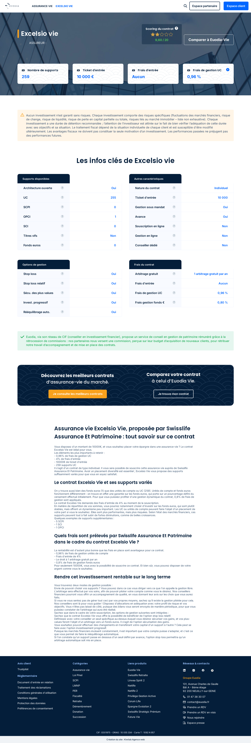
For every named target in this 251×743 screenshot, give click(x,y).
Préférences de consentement (35, 708)
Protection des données (31, 703)
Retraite (77, 701)
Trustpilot (22, 669)
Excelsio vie (64, 6)
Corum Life (134, 701)
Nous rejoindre (195, 717)
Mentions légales (27, 697)
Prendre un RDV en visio (201, 712)
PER (75, 690)
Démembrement (82, 706)
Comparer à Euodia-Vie (208, 40)
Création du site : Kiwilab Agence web (125, 739)
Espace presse (196, 722)
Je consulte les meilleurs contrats (78, 394)
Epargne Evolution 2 (139, 706)
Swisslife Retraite (138, 675)
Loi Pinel (77, 675)
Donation (78, 711)
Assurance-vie (42, 6)
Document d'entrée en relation (35, 682)
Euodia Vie (134, 669)
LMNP (76, 685)
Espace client (236, 6)
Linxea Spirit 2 (136, 680)
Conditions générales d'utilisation (36, 692)
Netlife (132, 685)
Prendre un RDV (196, 707)
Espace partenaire (204, 6)
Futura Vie (134, 716)
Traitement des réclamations (34, 687)
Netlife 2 (133, 690)
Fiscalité (77, 695)
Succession (79, 716)
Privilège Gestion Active (142, 695)
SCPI (75, 680)
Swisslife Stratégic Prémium (144, 711)
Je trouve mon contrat (173, 394)
